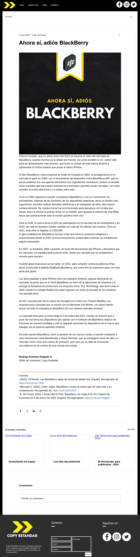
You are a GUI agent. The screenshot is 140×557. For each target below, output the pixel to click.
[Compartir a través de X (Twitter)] (27, 411)
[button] (131, 17)
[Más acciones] (119, 35)
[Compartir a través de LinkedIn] (34, 411)
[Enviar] (88, 554)
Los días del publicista (66, 461)
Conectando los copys (22, 461)
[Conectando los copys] (25, 446)
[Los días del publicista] (70, 446)
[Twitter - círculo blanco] (134, 4)
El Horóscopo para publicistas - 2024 (109, 463)
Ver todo (131, 429)
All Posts (8, 17)
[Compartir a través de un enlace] (40, 411)
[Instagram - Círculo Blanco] (126, 4)
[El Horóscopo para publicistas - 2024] (115, 446)
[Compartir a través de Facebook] (20, 411)
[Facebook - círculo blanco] (119, 4)
